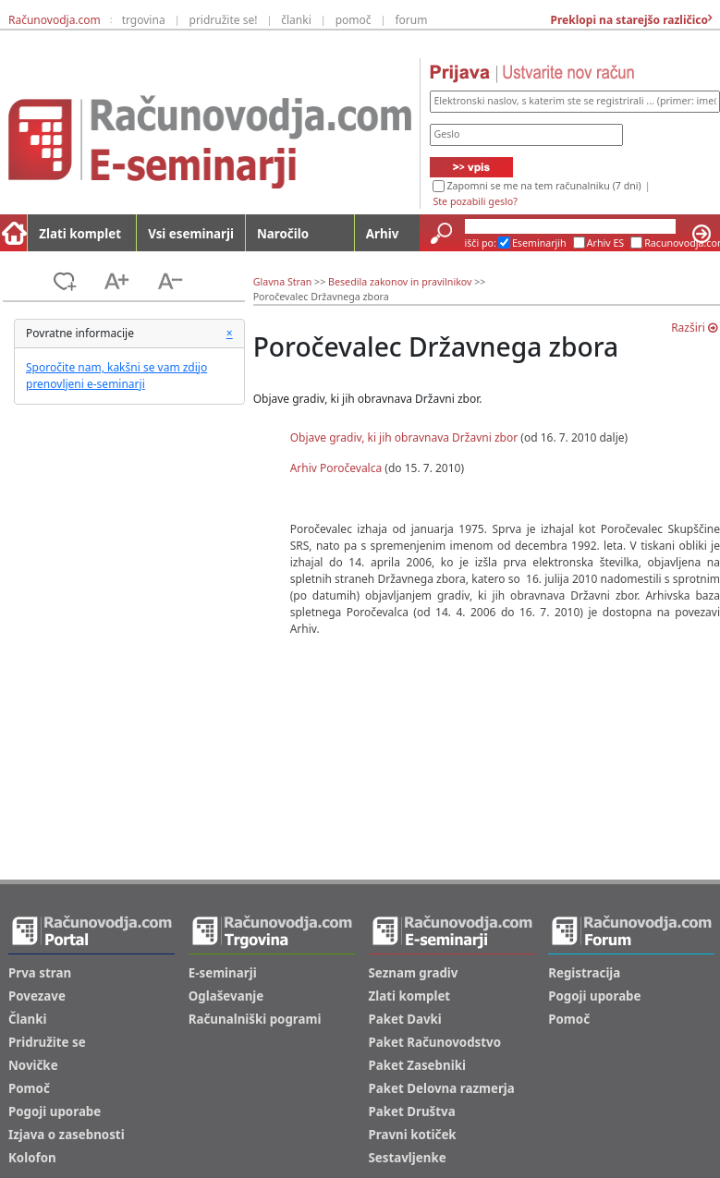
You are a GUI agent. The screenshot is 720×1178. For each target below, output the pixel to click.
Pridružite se (47, 1042)
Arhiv (382, 233)
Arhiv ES (606, 243)
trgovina (143, 20)
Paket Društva (412, 1111)
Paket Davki (405, 1019)
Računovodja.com (54, 20)
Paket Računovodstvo (435, 1042)
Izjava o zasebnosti (66, 1134)
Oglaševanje (226, 996)
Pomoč (29, 1088)
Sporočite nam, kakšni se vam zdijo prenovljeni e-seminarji (116, 375)
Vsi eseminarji (191, 233)
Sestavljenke (407, 1157)
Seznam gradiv (413, 973)
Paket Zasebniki (417, 1065)
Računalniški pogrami (255, 1019)
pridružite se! (223, 20)
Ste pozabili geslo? (475, 201)
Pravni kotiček (413, 1134)
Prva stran (39, 973)
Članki (27, 1019)
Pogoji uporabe (54, 1111)
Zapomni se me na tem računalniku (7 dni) (543, 185)
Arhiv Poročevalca (337, 468)
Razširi (694, 327)
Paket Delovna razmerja (442, 1088)
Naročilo (283, 233)
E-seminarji (223, 973)
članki (296, 20)
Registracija (584, 973)
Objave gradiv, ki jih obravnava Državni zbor (404, 437)
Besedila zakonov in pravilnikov (399, 281)
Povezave (37, 996)
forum (411, 20)
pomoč (354, 20)
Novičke (33, 1065)
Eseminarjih (539, 243)
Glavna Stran (282, 281)
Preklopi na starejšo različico (627, 20)
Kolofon (32, 1157)
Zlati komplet (80, 233)
